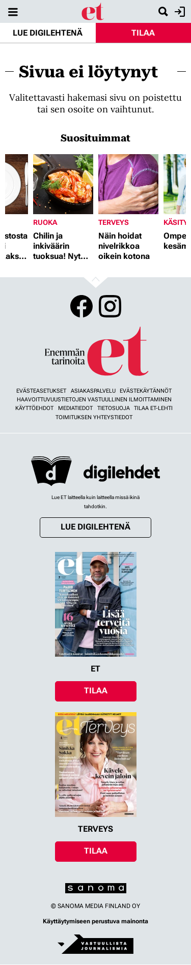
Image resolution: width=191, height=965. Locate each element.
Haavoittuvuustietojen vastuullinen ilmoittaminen (94, 399)
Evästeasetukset (41, 391)
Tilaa (143, 33)
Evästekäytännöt (146, 391)
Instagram (110, 306)
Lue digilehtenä (48, 33)
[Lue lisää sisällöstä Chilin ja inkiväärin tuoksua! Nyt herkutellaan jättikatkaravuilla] (63, 184)
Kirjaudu (178, 12)
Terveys (113, 222)
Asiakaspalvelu (93, 391)
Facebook (81, 306)
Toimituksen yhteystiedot (94, 417)
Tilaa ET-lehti (153, 408)
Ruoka (45, 222)
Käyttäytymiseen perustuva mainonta (95, 921)
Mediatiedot (75, 408)
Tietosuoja (113, 408)
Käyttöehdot (34, 408)
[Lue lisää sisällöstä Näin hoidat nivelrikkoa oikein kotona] (128, 184)
